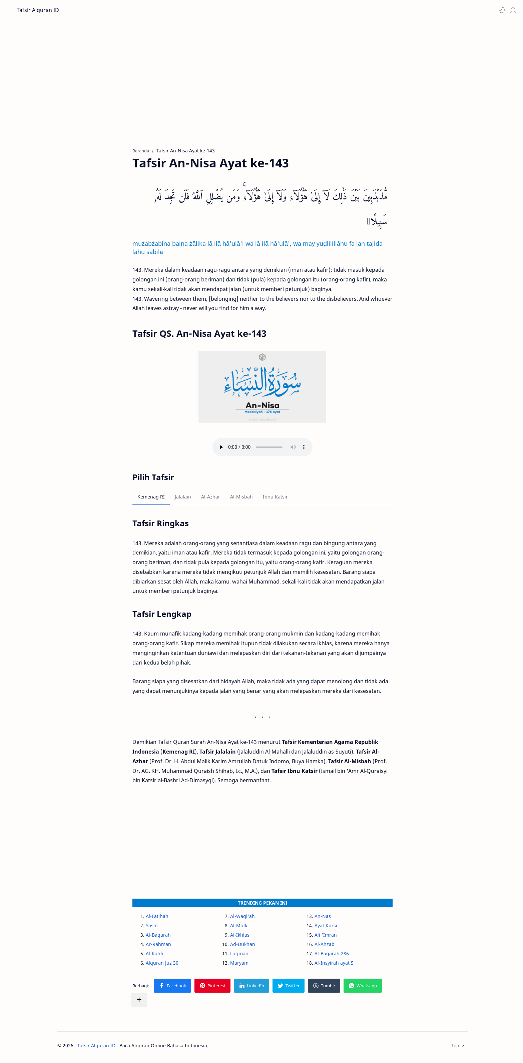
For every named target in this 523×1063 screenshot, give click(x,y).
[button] (500, 10)
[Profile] (511, 10)
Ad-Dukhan (254, 947)
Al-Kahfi (166, 957)
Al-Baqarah (169, 938)
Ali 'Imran (337, 938)
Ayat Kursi (337, 929)
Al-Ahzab (336, 947)
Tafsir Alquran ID (39, 10)
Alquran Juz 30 (173, 966)
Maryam (251, 966)
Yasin (163, 929)
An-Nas (334, 919)
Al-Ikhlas (251, 938)
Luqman (251, 957)
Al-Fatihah (168, 919)
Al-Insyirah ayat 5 (345, 966)
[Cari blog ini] (138, 10)
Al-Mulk (250, 929)
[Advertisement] (269, 90)
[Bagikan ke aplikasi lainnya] (151, 1003)
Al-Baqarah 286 (343, 957)
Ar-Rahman (170, 947)
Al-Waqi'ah (254, 919)
